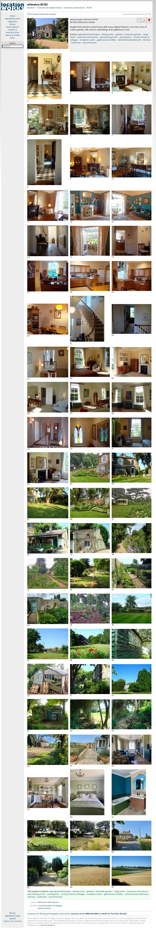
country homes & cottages (73, 894)
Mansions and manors (48, 902)
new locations (12, 26)
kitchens (147, 39)
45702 (89, 7)
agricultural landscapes (89, 34)
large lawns (120, 891)
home (12, 15)
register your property (12, 921)
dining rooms (108, 34)
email (104, 913)
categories (12, 21)
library (13, 24)
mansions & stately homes (49, 7)
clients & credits (12, 35)
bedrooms (76, 42)
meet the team (12, 32)
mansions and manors (74, 7)
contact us (12, 29)
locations (31, 7)
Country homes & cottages (50, 905)
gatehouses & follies (106, 39)
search (12, 918)
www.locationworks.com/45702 (137, 14)
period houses (89, 42)
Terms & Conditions (48, 925)
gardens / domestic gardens (128, 34)
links (12, 37)
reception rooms (87, 39)
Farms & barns (44, 908)
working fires (126, 37)
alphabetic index (12, 18)
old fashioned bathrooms (129, 39)
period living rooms (109, 37)
